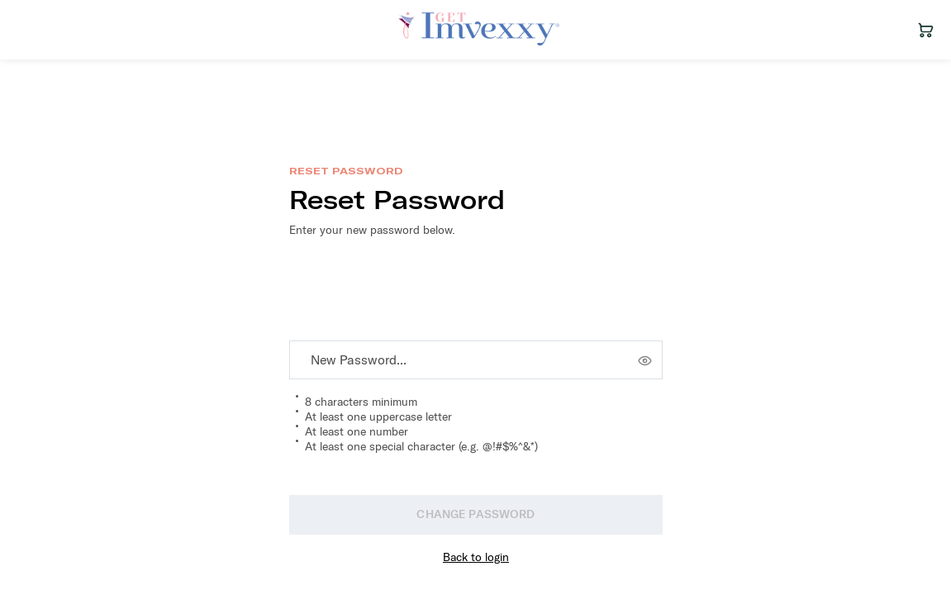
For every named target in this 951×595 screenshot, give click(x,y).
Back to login (476, 557)
